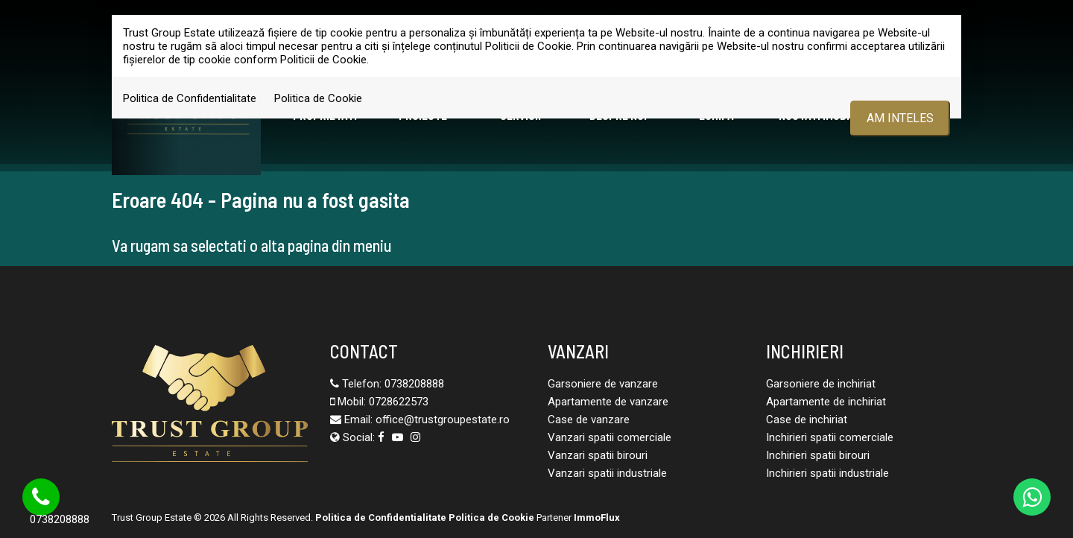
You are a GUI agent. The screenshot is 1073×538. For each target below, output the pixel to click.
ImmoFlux (597, 517)
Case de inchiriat (806, 419)
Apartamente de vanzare (608, 401)
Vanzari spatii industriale (607, 473)
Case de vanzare (589, 419)
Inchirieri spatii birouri (818, 455)
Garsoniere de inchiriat (821, 383)
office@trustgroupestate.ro (443, 419)
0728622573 (398, 401)
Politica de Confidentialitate (189, 98)
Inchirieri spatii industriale (827, 473)
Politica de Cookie (318, 98)
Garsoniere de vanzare (603, 383)
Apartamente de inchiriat (826, 401)
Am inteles (900, 118)
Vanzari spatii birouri (598, 455)
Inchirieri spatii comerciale (829, 437)
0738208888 (414, 383)
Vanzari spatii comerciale (609, 437)
